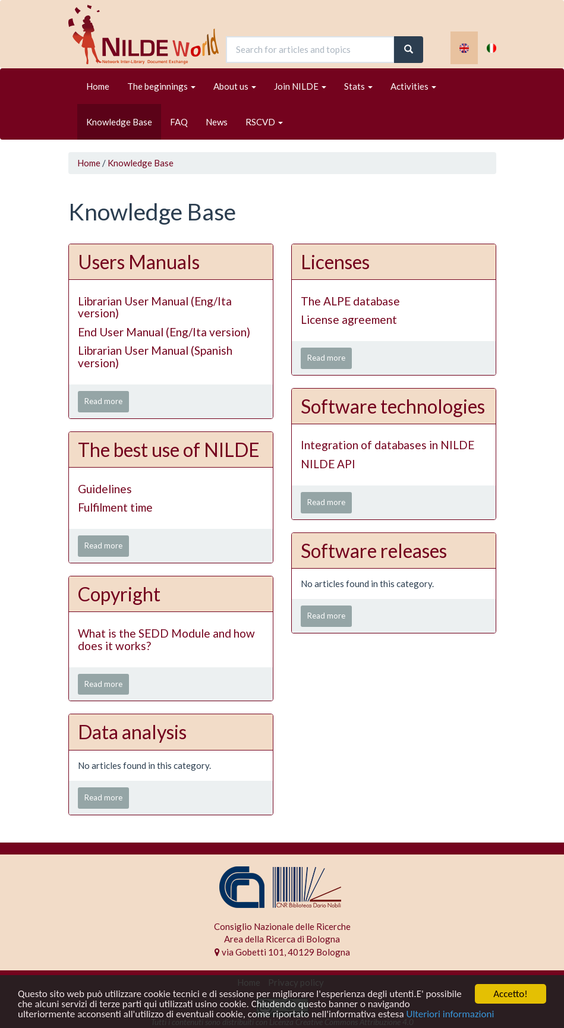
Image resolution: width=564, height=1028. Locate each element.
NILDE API (328, 464)
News (217, 121)
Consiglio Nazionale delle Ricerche (282, 926)
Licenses (335, 261)
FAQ (179, 121)
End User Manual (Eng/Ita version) (164, 332)
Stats (358, 86)
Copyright (119, 594)
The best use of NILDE (169, 449)
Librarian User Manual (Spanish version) (155, 356)
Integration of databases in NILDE (387, 445)
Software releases (374, 550)
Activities (413, 86)
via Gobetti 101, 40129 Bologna (282, 952)
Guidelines (105, 489)
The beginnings (161, 86)
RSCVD (264, 121)
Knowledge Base (119, 121)
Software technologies (393, 406)
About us (234, 86)
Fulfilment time (115, 507)
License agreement (349, 319)
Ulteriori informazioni (450, 1014)
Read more (103, 401)
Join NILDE (300, 86)
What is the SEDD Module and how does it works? (166, 639)
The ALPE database (350, 301)
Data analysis (132, 731)
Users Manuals (139, 261)
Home (97, 86)
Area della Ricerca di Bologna (282, 939)
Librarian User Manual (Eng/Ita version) (155, 307)
